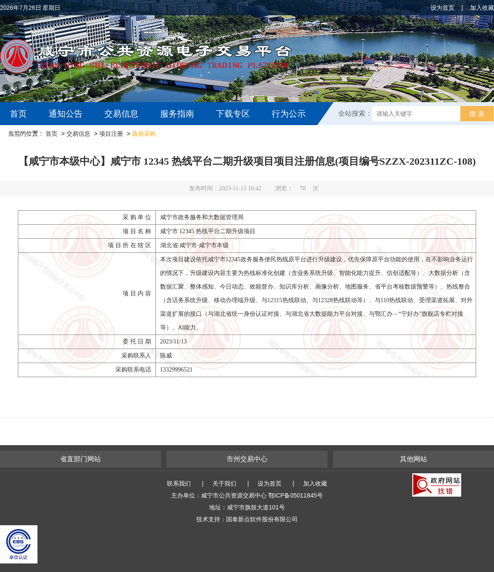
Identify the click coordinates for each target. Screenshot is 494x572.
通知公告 (66, 113)
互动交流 (29, 136)
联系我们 (179, 483)
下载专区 (233, 113)
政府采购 (144, 133)
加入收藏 (482, 7)
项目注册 (111, 133)
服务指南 (177, 113)
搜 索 (477, 113)
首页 (18, 113)
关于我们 (224, 483)
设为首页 (442, 7)
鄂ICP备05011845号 (295, 495)
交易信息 (121, 113)
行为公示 (289, 113)
